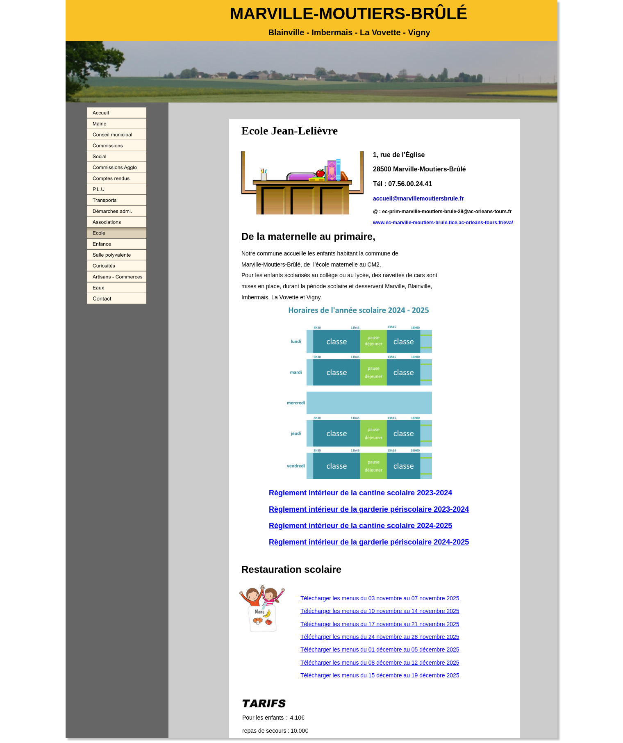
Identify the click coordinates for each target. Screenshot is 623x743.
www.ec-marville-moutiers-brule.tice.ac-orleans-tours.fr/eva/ (443, 223)
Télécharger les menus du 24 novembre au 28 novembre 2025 (379, 637)
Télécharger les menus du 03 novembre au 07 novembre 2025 (379, 598)
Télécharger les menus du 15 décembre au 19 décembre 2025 (379, 675)
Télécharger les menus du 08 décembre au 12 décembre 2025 (379, 662)
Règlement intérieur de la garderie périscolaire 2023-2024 (369, 509)
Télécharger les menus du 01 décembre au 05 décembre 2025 (379, 649)
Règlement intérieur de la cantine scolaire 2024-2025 (360, 526)
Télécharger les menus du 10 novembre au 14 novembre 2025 (379, 611)
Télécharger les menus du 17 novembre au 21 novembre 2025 (379, 624)
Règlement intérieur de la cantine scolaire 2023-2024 (360, 493)
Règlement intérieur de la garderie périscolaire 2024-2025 (369, 542)
